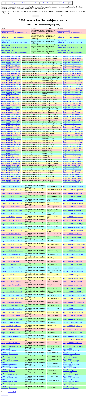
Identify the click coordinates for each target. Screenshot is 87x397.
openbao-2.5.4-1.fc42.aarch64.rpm (72, 124)
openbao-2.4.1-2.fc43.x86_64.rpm (72, 182)
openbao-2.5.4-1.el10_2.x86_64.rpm (72, 144)
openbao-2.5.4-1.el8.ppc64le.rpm (72, 155)
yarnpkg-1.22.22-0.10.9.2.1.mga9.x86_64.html (9, 373)
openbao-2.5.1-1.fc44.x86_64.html (10, 174)
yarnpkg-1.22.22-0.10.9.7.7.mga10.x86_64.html (9, 359)
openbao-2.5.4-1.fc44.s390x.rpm (71, 112)
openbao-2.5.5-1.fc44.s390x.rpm (71, 67)
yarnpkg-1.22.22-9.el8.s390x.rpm (72, 329)
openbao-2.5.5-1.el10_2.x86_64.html (11, 92)
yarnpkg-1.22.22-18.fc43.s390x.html (11, 220)
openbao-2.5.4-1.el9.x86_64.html (10, 152)
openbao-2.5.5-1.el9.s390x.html (9, 97)
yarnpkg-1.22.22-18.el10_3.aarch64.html (12, 240)
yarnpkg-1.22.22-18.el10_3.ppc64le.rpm (74, 244)
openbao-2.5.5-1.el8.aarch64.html (10, 101)
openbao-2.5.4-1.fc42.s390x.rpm (71, 127)
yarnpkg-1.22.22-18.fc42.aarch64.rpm (73, 227)
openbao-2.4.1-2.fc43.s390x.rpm (71, 180)
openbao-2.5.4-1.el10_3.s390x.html (10, 135)
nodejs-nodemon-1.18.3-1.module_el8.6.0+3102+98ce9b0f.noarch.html (14, 31)
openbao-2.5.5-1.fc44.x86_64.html (10, 69)
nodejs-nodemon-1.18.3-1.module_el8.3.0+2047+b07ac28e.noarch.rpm (69, 46)
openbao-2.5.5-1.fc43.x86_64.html (10, 77)
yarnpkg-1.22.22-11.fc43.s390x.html (11, 315)
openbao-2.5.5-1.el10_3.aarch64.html (11, 79)
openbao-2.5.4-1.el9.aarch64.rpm (72, 146)
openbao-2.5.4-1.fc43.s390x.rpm (71, 120)
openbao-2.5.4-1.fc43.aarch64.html (10, 116)
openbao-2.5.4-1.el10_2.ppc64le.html (11, 140)
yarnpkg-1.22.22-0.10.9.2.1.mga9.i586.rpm (70, 370)
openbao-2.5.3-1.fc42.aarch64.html (10, 161)
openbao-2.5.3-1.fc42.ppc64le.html (10, 163)
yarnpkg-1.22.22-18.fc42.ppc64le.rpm (73, 230)
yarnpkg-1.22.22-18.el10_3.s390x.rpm (73, 247)
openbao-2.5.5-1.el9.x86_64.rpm (71, 99)
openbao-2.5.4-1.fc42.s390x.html (10, 127)
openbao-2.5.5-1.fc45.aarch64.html (10, 56)
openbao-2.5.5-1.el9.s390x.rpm (71, 97)
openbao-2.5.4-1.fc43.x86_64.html (10, 122)
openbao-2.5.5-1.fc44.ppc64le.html (10, 66)
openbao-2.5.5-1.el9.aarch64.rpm (72, 94)
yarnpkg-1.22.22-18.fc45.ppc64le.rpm (73, 189)
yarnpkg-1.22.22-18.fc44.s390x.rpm (72, 206)
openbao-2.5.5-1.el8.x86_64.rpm (71, 107)
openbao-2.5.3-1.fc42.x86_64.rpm (72, 167)
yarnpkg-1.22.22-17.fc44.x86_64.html (11, 288)
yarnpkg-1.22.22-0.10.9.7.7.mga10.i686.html (8, 356)
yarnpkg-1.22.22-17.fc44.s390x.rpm (72, 281)
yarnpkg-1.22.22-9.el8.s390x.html (10, 329)
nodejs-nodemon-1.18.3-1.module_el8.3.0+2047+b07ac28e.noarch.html (14, 46)
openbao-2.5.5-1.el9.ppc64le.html (10, 96)
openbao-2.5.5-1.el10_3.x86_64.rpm (72, 84)
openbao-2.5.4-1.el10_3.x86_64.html (11, 137)
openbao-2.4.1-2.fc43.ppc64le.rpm (72, 178)
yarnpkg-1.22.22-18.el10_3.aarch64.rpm (74, 240)
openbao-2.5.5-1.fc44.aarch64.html (10, 64)
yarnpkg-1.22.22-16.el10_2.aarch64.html (12, 295)
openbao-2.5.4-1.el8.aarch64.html (10, 154)
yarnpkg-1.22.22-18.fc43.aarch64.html (11, 213)
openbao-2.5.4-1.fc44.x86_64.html (10, 114)
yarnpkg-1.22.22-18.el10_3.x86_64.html (12, 251)
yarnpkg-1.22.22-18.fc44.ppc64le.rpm (73, 203)
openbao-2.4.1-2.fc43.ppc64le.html (10, 178)
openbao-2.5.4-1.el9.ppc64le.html (10, 148)
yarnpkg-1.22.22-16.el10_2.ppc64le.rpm (74, 298)
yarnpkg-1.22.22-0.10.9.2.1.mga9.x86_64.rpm (70, 373)
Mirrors (65, 2)
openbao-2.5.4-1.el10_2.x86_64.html (11, 144)
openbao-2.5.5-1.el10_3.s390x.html (10, 82)
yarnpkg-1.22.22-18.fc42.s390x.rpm (72, 234)
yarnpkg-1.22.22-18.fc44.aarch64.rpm (73, 200)
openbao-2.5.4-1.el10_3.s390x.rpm (72, 135)
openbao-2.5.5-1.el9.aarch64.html (10, 94)
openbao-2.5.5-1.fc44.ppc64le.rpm (72, 66)
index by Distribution (22, 2)
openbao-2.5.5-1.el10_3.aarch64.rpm (73, 79)
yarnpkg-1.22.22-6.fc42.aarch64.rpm (73, 336)
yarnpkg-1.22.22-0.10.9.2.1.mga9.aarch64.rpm (71, 363)
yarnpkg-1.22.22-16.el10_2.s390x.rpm (73, 302)
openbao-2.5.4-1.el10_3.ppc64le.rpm (73, 133)
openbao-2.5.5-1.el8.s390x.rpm (71, 105)
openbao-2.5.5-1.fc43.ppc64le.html (10, 73)
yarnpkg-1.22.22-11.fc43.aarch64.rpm (73, 309)
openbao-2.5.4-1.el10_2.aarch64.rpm (73, 139)
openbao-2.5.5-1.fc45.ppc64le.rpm (72, 58)
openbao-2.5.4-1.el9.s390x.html (9, 150)
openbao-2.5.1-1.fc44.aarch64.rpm (72, 169)
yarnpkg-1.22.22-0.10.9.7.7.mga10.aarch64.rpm (71, 349)
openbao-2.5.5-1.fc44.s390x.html (10, 67)
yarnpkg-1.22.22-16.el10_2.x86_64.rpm (73, 305)
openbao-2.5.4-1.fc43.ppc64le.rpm (72, 118)
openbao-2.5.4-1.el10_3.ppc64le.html (11, 133)
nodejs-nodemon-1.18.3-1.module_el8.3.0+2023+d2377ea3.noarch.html (14, 51)
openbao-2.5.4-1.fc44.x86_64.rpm (72, 114)
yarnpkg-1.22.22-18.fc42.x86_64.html (11, 237)
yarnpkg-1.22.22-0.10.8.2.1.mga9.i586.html (8, 383)
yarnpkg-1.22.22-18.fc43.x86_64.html (11, 223)
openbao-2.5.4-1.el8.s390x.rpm (71, 157)
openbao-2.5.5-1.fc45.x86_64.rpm (72, 62)
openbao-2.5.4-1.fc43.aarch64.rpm (72, 116)
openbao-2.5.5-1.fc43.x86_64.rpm (72, 77)
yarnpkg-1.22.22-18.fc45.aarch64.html (11, 186)
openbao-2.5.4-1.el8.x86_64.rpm (71, 159)
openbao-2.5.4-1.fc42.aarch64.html (10, 124)
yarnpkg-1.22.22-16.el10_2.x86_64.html (12, 305)
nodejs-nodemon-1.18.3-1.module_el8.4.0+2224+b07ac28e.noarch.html (14, 41)
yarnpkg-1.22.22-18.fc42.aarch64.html (11, 227)
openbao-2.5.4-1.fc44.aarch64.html (10, 109)
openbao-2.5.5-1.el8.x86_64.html (10, 107)
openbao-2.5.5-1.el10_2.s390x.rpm (72, 90)
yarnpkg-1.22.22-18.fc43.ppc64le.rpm (73, 217)
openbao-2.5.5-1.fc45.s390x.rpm (71, 60)
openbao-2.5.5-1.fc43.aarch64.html (10, 71)
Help (70, 2)
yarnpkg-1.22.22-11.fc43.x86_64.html (11, 319)
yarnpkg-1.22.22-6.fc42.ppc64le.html (11, 339)
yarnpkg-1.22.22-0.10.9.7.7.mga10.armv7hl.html (9, 353)
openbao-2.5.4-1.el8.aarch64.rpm (72, 154)
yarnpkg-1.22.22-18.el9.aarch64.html (11, 254)
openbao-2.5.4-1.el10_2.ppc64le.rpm (73, 140)
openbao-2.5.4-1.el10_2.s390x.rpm (72, 142)
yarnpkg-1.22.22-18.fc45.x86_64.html (11, 196)
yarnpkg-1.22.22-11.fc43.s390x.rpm (72, 315)
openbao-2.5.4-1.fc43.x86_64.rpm (72, 122)
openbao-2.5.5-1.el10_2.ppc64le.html (11, 88)
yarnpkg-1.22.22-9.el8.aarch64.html (11, 322)
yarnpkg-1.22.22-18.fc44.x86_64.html (11, 210)
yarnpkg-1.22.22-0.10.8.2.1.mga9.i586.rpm (70, 383)
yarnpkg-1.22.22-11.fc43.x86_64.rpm (73, 319)
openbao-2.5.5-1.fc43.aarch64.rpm (72, 71)
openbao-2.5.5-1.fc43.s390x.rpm (71, 75)
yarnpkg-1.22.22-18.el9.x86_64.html (11, 264)
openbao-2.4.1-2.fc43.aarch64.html (10, 176)
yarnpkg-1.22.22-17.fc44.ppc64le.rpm (73, 275)
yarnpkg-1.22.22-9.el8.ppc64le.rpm (72, 326)
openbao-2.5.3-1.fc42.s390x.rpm (71, 165)
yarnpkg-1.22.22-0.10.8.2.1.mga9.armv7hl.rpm (71, 380)
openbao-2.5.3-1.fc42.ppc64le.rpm (72, 163)
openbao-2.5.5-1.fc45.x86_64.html (10, 62)
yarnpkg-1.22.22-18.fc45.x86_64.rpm (73, 196)
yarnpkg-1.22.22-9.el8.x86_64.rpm (72, 332)
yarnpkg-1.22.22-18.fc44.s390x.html (11, 206)
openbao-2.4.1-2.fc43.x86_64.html (10, 182)
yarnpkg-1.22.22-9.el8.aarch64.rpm (72, 322)
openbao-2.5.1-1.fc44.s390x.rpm (71, 172)
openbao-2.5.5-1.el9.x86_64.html (10, 99)
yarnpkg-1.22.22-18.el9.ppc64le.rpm (73, 258)
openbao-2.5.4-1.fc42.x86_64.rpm (72, 129)
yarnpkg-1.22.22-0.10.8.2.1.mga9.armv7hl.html (9, 380)
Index (3, 2)
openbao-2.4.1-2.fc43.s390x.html (10, 180)
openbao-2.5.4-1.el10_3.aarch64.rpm (73, 131)
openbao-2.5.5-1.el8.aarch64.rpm (72, 101)
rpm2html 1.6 (12, 392)
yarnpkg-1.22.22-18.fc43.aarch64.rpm (73, 213)
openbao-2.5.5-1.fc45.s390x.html (10, 60)
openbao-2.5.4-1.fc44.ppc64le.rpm (72, 111)
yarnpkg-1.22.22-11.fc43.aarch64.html (11, 309)
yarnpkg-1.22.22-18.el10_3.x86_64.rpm (73, 251)
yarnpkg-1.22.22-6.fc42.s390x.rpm (72, 343)
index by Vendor (34, 2)
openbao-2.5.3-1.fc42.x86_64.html (10, 167)
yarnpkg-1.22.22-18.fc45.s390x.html (11, 193)
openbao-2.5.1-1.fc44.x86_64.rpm (72, 174)
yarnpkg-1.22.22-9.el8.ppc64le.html (11, 326)
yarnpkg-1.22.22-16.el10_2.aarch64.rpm (74, 295)
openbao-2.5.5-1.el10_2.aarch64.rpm (73, 86)
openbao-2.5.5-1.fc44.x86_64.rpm (72, 69)
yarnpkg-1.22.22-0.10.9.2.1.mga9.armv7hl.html (9, 366)
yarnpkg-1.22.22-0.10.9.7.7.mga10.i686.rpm (70, 356)
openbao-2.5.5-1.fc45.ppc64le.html (10, 58)
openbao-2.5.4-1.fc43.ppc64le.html (10, 118)
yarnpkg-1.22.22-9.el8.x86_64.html (10, 332)
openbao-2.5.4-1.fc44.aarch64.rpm (72, 109)
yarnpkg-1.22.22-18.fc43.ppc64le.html (11, 217)
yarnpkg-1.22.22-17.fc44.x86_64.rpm (73, 288)
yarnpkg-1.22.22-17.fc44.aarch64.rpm (73, 268)
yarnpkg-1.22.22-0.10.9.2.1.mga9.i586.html (8, 370)
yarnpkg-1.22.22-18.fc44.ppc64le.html (11, 203)
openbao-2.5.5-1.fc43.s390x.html (10, 75)
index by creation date (46, 2)
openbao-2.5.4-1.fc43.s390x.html (10, 120)
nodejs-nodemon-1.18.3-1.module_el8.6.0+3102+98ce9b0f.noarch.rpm (69, 31)
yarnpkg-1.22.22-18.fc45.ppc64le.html (11, 189)
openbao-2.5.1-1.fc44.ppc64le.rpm (72, 170)
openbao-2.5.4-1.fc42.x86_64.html (10, 129)
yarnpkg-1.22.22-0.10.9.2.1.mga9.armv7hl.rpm (71, 366)
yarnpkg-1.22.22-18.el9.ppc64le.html (11, 258)
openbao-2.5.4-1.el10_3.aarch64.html (11, 131)
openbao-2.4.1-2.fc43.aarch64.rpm (72, 176)
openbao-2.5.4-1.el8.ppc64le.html (10, 155)
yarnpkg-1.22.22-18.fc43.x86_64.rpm (73, 223)
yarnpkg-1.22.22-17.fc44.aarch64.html (11, 268)
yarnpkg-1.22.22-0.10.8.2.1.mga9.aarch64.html (9, 376)
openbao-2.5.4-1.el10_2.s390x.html (10, 142)
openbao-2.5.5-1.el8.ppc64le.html (10, 103)
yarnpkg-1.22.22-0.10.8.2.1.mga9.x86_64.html (9, 387)
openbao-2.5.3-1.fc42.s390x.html (10, 165)
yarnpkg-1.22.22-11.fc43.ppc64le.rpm (73, 312)
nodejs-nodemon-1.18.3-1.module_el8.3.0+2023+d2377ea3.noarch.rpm (69, 51)
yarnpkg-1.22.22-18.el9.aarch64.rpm (73, 254)
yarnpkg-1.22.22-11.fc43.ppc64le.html (11, 312)
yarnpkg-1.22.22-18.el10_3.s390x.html (11, 247)
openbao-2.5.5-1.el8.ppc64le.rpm (72, 103)
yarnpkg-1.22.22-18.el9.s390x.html (10, 261)
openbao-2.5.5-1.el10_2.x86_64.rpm (72, 92)
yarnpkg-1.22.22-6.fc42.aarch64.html (11, 336)
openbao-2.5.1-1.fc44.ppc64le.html (10, 170)
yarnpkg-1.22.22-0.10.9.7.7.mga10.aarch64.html (9, 349)
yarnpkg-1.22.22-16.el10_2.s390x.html (11, 302)
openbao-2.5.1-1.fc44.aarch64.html (10, 169)
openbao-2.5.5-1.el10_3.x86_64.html (11, 84)
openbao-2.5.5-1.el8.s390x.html (9, 105)
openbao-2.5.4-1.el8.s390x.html (9, 157)
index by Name (58, 2)
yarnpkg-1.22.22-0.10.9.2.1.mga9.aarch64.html (9, 363)
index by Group (11, 2)
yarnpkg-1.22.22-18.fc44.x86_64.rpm (73, 210)
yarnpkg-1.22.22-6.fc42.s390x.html (10, 343)
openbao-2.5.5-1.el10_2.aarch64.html (11, 86)
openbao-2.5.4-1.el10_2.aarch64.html (11, 139)
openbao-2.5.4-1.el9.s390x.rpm (71, 150)
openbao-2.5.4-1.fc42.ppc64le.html (10, 125)
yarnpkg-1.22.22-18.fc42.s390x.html (11, 234)
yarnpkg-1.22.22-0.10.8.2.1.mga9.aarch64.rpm (71, 376)
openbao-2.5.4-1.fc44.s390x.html (10, 112)
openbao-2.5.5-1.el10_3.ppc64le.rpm (73, 81)
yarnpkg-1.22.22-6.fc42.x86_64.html (11, 346)
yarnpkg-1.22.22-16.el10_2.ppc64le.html (12, 298)
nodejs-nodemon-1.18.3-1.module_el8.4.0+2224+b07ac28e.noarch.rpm (69, 41)
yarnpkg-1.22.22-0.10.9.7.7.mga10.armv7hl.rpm (71, 353)
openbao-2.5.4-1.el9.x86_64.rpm (71, 152)
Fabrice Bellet (4, 395)
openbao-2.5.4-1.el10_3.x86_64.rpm (72, 137)
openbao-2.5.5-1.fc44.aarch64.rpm (72, 64)
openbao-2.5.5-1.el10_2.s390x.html (10, 90)
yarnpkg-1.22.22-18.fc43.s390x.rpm (72, 220)
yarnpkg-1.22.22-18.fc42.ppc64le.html (11, 230)
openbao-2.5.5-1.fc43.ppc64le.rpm (72, 73)
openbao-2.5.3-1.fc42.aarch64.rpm (72, 161)
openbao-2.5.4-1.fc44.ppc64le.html (10, 111)
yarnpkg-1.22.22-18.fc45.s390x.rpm (72, 193)
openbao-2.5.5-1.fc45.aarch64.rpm (72, 56)
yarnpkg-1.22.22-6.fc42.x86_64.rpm (72, 346)
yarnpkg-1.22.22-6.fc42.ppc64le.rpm (73, 339)
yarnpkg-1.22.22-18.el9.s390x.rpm (72, 261)
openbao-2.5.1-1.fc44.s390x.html (10, 172)
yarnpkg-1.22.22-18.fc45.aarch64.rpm (73, 186)
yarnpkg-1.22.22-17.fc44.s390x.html (11, 281)
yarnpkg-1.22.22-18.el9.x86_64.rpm (72, 264)
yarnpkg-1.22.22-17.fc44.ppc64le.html (11, 275)
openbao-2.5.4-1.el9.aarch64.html (10, 146)
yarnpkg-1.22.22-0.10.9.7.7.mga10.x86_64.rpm (71, 359)
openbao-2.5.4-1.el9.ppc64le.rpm (72, 148)
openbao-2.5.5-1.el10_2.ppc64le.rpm (73, 88)
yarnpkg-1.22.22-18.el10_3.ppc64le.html (12, 244)
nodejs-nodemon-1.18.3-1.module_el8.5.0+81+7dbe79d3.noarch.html (13, 36)
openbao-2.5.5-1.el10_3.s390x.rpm (72, 82)
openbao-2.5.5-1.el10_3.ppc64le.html (11, 81)
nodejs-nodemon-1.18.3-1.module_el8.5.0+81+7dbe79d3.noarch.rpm (69, 36)
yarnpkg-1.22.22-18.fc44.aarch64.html (11, 200)
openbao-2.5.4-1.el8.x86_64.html (10, 159)
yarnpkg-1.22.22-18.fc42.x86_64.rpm (73, 237)
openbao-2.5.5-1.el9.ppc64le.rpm (72, 96)
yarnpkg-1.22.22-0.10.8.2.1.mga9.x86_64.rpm (70, 387)
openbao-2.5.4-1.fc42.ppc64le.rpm (72, 125)
